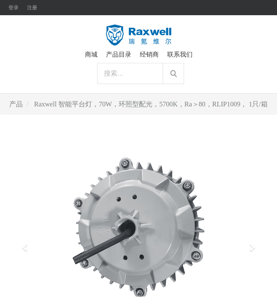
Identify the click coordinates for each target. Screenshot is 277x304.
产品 (16, 104)
